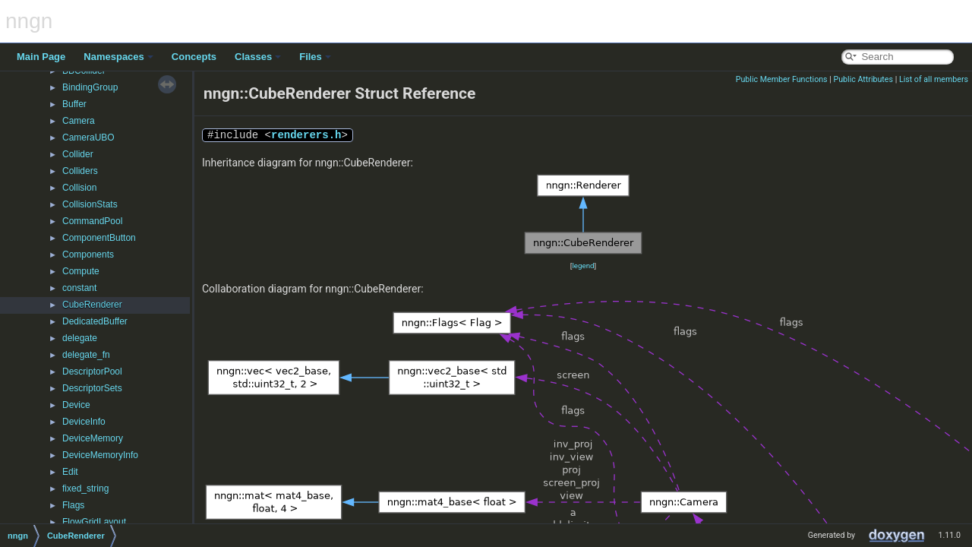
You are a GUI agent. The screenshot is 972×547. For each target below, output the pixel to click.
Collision (79, 187)
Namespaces (118, 56)
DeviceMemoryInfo (100, 455)
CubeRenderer (92, 304)
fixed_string (85, 488)
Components (88, 254)
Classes (258, 56)
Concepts (194, 56)
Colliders (80, 171)
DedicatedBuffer (95, 321)
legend (583, 265)
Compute (80, 271)
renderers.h (306, 135)
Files (315, 56)
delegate (79, 338)
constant (79, 288)
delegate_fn (86, 354)
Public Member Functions (782, 79)
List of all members (933, 79)
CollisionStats (90, 204)
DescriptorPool (92, 371)
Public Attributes (863, 79)
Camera (78, 120)
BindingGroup (90, 87)
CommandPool (92, 221)
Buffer (74, 104)
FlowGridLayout (94, 522)
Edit (70, 471)
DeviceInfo (84, 421)
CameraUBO (88, 137)
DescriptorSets (92, 388)
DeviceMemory (92, 438)
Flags (73, 505)
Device (76, 405)
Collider (77, 154)
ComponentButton (99, 237)
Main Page (41, 56)
